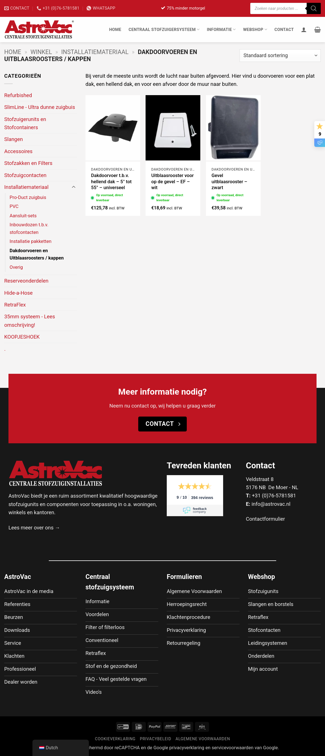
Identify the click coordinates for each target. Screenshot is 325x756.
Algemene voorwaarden (202, 739)
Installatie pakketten (30, 241)
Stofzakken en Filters (28, 163)
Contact (284, 29)
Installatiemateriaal (95, 51)
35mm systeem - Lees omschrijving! (29, 321)
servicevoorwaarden (232, 747)
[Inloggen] (304, 29)
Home (115, 29)
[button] (317, 29)
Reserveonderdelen (26, 281)
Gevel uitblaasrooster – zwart (229, 181)
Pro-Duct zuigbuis (28, 197)
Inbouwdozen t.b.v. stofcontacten (29, 228)
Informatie (221, 29)
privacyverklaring (186, 747)
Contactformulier (265, 519)
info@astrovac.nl (271, 504)
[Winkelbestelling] (280, 55)
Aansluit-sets (23, 215)
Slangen (13, 139)
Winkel (41, 51)
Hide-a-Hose (18, 293)
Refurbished (18, 95)
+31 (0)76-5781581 (274, 495)
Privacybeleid (155, 739)
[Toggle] (73, 187)
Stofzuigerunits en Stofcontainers (25, 123)
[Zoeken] (314, 8)
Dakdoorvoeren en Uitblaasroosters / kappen (37, 254)
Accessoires (18, 151)
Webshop (255, 29)
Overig (16, 267)
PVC (14, 206)
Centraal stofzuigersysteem (164, 29)
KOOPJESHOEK (22, 337)
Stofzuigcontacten (25, 175)
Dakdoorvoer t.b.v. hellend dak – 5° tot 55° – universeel (111, 181)
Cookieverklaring (115, 739)
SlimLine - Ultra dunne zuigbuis (39, 107)
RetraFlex (15, 305)
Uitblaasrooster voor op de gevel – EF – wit (172, 181)
